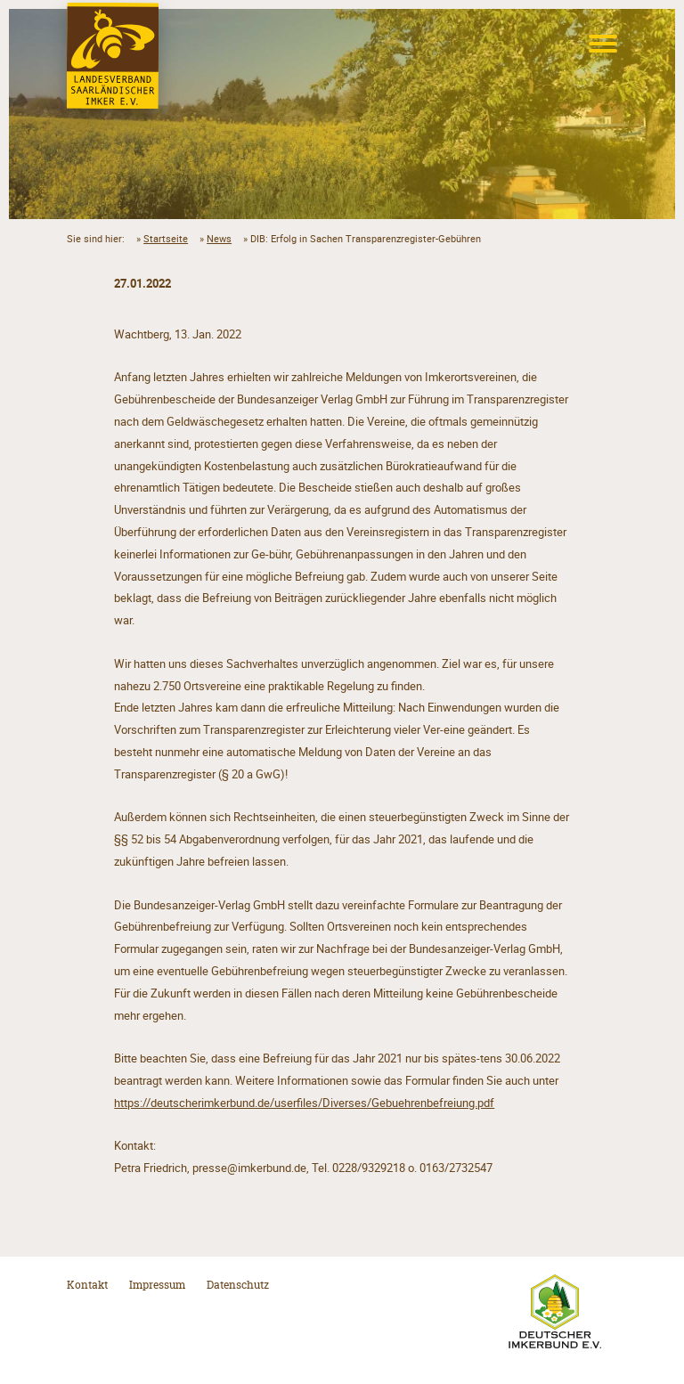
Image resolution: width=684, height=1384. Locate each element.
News (219, 238)
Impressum (157, 1285)
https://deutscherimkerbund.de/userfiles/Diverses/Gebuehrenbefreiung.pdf (304, 1103)
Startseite (165, 238)
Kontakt (87, 1285)
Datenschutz (238, 1285)
